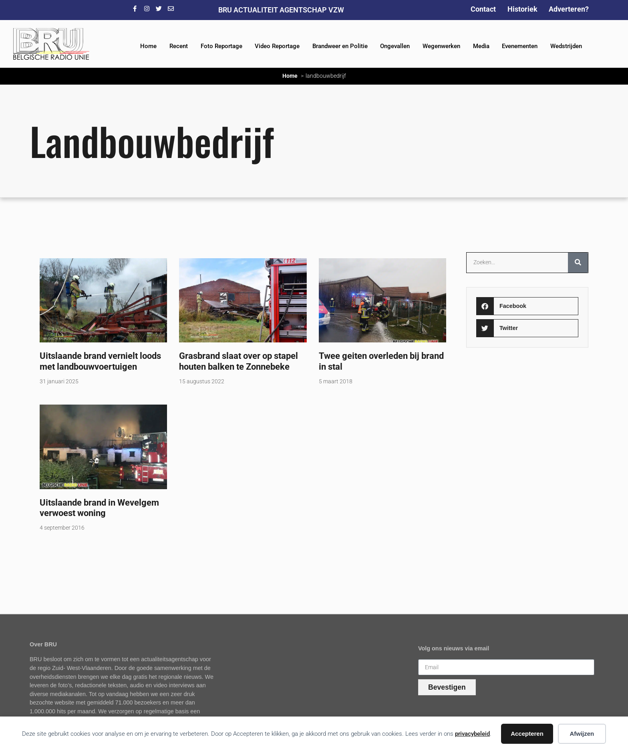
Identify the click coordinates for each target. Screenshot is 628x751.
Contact (483, 9)
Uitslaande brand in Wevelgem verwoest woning (99, 507)
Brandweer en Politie (340, 46)
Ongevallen (395, 46)
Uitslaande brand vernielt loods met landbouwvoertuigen (100, 361)
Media (481, 46)
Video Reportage (277, 46)
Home (148, 46)
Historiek (522, 9)
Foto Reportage (221, 46)
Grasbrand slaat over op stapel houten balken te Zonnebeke (238, 361)
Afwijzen (582, 733)
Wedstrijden (566, 46)
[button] (527, 306)
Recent (178, 46)
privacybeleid (472, 733)
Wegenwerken (441, 46)
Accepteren (527, 733)
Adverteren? (569, 9)
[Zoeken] (578, 263)
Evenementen (519, 46)
